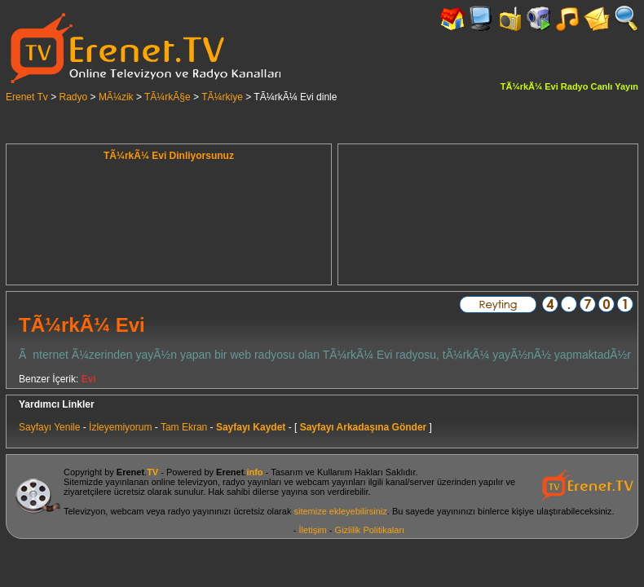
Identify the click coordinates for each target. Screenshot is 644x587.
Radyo (74, 97)
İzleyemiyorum (120, 427)
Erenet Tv (27, 97)
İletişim (313, 530)
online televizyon (185, 482)
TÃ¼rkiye (222, 97)
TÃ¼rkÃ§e (167, 97)
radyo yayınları (252, 482)
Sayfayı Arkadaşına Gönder (363, 427)
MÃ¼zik (116, 97)
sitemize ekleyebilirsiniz (339, 511)
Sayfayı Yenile (49, 427)
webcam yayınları (331, 482)
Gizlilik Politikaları (370, 530)
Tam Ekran (184, 427)
